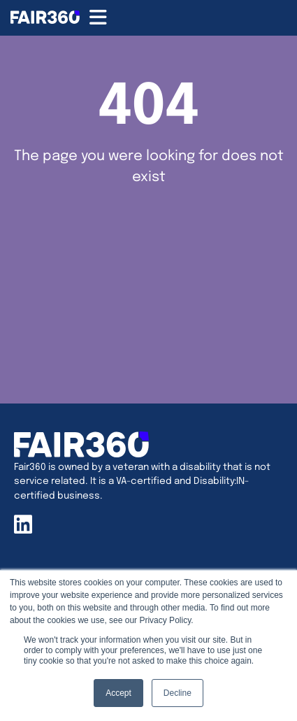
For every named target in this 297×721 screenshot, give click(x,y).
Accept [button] (118, 693)
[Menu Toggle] (98, 17)
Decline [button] (177, 693)
